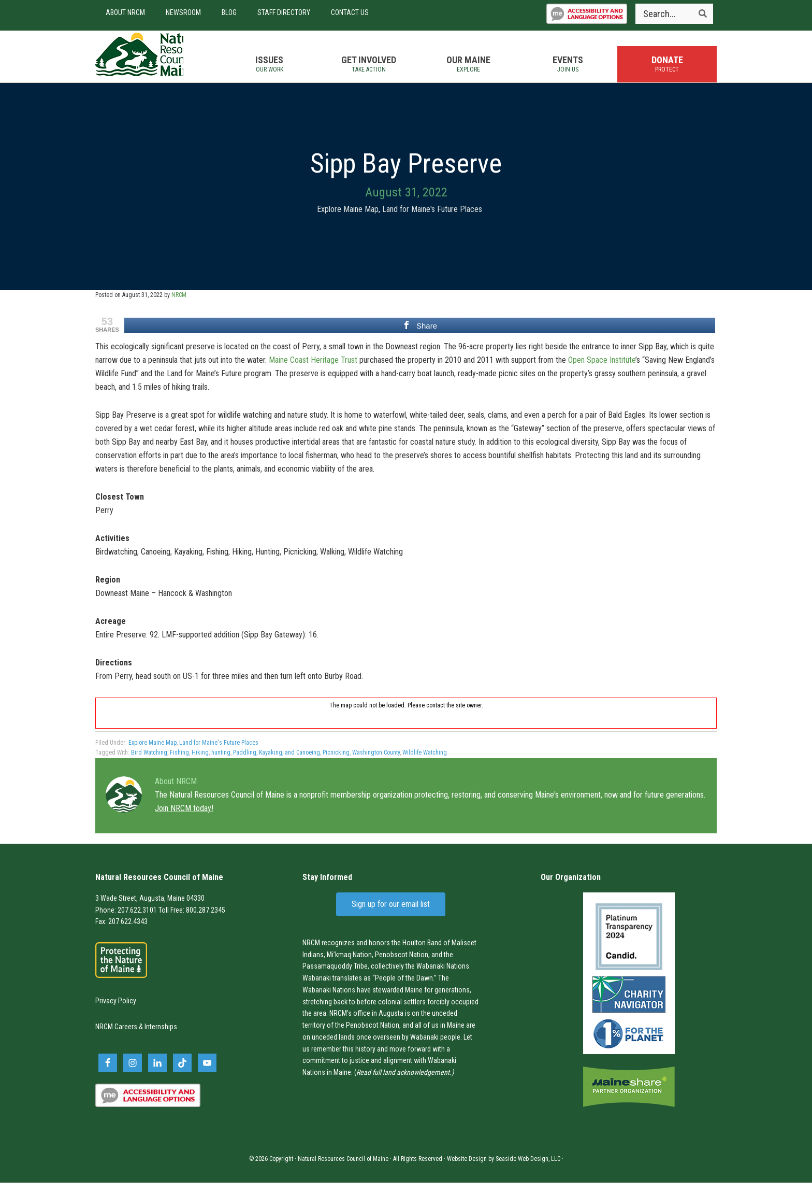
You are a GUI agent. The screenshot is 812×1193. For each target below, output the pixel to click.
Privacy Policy (115, 1011)
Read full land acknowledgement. (404, 1082)
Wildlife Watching (424, 762)
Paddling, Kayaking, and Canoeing (276, 762)
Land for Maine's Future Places (432, 219)
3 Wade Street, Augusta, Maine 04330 (150, 908)
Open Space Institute (601, 370)
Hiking (200, 762)
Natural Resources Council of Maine (152, 62)
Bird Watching (149, 762)
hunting (220, 762)
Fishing (179, 762)
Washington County (376, 762)
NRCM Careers (116, 1037)
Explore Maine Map (348, 219)
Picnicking (336, 762)
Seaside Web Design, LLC (528, 1169)
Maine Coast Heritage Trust (313, 370)
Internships (160, 1037)
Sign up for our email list (391, 914)
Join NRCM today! (184, 818)
